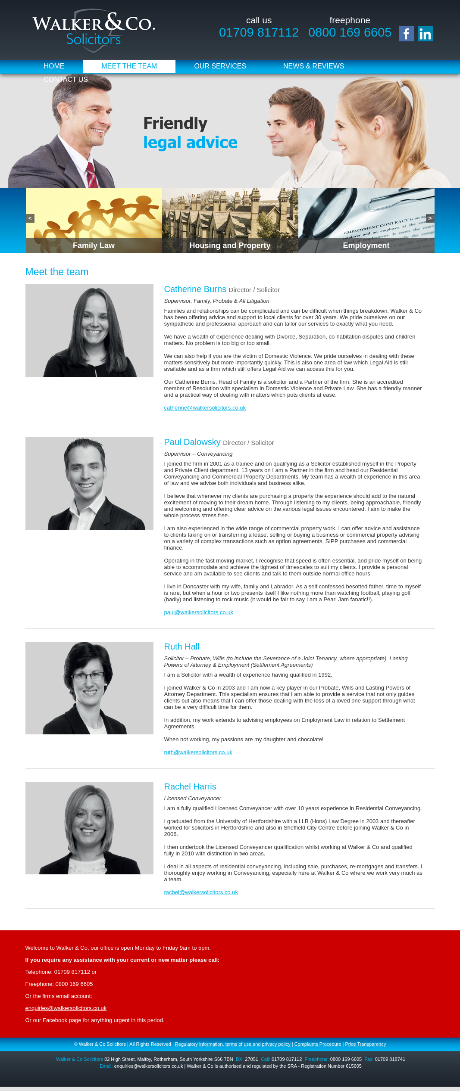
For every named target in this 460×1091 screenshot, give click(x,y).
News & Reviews (313, 66)
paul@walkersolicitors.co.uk (199, 612)
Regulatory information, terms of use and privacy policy (233, 1044)
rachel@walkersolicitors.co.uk (201, 892)
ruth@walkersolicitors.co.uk (198, 752)
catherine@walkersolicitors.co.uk (205, 407)
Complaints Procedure (317, 1044)
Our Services (220, 66)
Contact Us (66, 79)
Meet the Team (129, 66)
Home (54, 66)
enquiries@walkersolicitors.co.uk (66, 1008)
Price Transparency (365, 1044)
